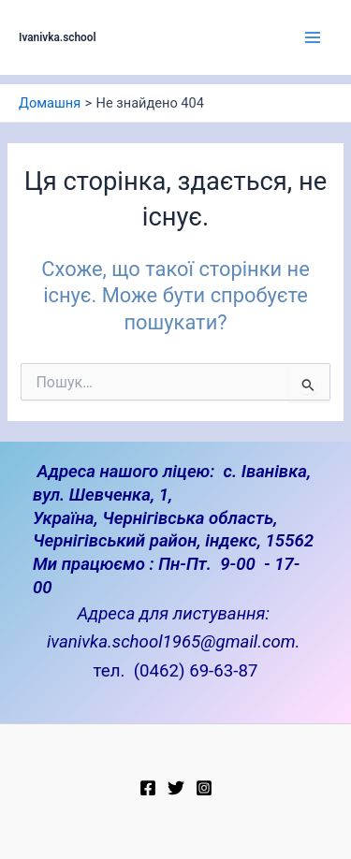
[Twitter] (176, 787)
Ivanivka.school (57, 37)
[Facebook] (147, 787)
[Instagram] (204, 787)
